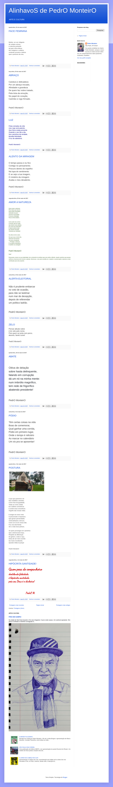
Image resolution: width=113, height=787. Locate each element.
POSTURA (14, 467)
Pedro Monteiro (92, 43)
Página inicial (40, 605)
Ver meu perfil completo (84, 58)
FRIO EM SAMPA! (15, 617)
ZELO (12, 324)
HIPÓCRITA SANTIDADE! (22, 563)
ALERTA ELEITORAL (20, 278)
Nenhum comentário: (34, 65)
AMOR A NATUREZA (20, 202)
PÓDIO (12, 415)
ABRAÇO (14, 75)
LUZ (11, 120)
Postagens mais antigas (63, 605)
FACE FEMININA (18, 31)
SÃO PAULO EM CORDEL (27, 747)
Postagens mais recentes (16, 605)
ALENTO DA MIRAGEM (21, 156)
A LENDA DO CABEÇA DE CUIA (28, 758)
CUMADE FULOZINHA (26, 737)
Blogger (65, 777)
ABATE (12, 356)
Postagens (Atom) (19, 608)
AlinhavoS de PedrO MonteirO (52, 10)
